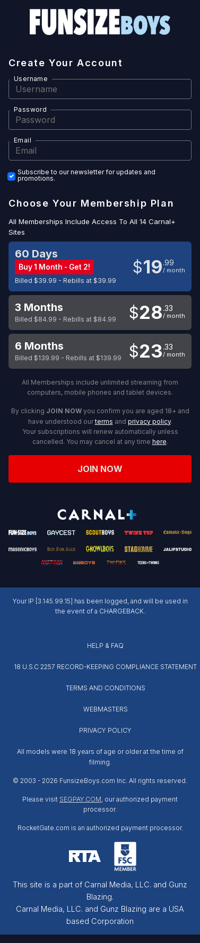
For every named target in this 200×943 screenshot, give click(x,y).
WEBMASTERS (105, 709)
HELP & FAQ (105, 646)
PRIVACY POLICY (105, 730)
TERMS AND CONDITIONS (105, 688)
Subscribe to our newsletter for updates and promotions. (86, 175)
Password (30, 109)
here (159, 442)
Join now (100, 469)
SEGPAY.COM (80, 799)
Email (22, 140)
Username (31, 79)
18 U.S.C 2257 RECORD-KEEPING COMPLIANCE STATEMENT (105, 667)
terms (104, 421)
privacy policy (149, 421)
